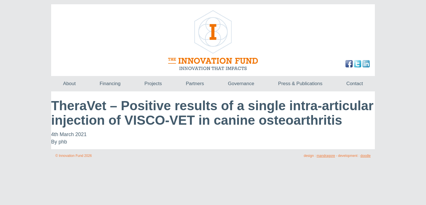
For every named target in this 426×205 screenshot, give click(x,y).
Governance (241, 83)
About (69, 83)
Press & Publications (300, 83)
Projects (153, 83)
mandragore (326, 156)
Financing (110, 83)
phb (63, 142)
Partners (195, 83)
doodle (365, 156)
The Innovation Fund (213, 40)
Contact (354, 83)
